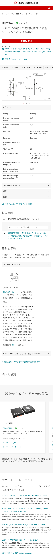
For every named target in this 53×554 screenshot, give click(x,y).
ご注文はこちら (26, 41)
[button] (4, 8)
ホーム (4, 14)
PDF (19, 59)
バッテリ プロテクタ (31, 14)
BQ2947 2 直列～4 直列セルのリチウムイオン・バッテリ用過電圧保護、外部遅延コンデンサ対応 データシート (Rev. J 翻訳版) (28, 51)
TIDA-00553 (8, 292)
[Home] (26, 2)
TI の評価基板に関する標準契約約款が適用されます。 (21, 362)
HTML (25, 59)
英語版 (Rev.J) (10, 59)
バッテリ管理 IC (15, 14)
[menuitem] (29, 8)
